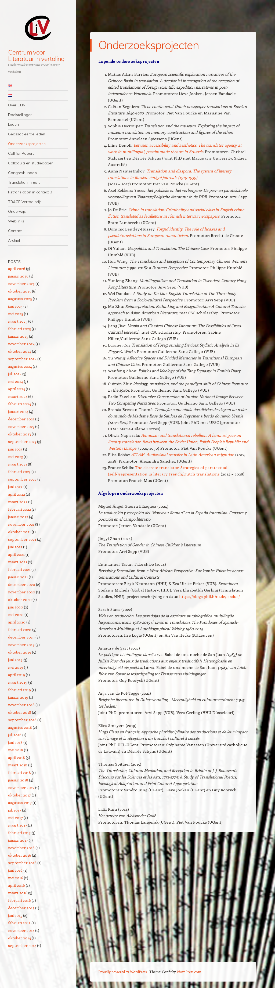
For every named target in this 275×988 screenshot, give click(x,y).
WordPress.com (189, 971)
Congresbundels (22, 172)
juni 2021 (15, 546)
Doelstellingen (20, 114)
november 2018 (21, 704)
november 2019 (21, 644)
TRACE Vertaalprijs (25, 201)
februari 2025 (19, 328)
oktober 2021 (19, 531)
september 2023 (22, 441)
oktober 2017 (19, 795)
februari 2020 (19, 629)
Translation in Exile (24, 182)
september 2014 (22, 945)
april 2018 (16, 757)
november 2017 (21, 787)
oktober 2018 (19, 712)
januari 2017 (18, 840)
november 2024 (21, 343)
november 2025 (21, 283)
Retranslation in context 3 (30, 192)
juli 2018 (14, 734)
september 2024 (22, 358)
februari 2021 (19, 569)
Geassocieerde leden (26, 134)
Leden (13, 124)
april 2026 (16, 268)
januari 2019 (18, 697)
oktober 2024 (19, 351)
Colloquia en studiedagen (30, 163)
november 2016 (21, 847)
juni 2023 (15, 449)
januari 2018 (18, 780)
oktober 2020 (20, 599)
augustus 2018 (20, 727)
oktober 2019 (19, 652)
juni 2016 (15, 870)
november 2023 (21, 426)
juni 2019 (15, 659)
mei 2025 (15, 313)
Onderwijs (17, 211)
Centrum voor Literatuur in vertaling (36, 55)
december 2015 (21, 907)
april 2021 (16, 554)
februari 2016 (19, 900)
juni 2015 (15, 915)
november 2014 (21, 930)
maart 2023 (17, 464)
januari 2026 (18, 276)
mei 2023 (15, 456)
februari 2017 (19, 832)
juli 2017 (14, 810)
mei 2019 (15, 667)
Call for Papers (21, 153)
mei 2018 (15, 749)
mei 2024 (15, 381)
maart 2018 (17, 764)
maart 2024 (17, 396)
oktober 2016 (19, 855)
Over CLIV (17, 105)
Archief (14, 240)
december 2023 (21, 418)
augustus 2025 (20, 298)
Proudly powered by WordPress (122, 971)
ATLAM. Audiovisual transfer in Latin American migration (182, 454)
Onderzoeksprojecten (27, 143)
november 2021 (21, 524)
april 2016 (16, 885)
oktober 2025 (19, 291)
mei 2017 (15, 817)
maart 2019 (17, 682)
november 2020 (21, 591)
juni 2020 (15, 607)
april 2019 (16, 674)
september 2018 (22, 719)
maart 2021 (17, 561)
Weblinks (16, 221)
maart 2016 (17, 892)
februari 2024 (19, 403)
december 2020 (21, 584)
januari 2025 (18, 336)
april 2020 (17, 622)
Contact (15, 230)
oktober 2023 (19, 434)
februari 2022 (19, 509)
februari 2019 (19, 689)
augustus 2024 (20, 366)
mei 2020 (16, 614)
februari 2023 (19, 471)
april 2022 (16, 494)
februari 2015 (19, 922)
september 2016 (22, 862)
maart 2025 (17, 321)
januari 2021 (18, 576)
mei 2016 (15, 877)
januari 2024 (18, 411)
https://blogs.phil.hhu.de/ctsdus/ (209, 596)
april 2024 (16, 388)
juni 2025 (15, 306)
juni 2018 (15, 742)
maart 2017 (17, 825)
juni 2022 (15, 486)
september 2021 (22, 539)
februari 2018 (19, 772)
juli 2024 (14, 373)
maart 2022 (17, 501)
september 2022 (22, 479)
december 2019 (21, 637)
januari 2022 (18, 516)
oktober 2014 (19, 937)
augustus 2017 (20, 802)
